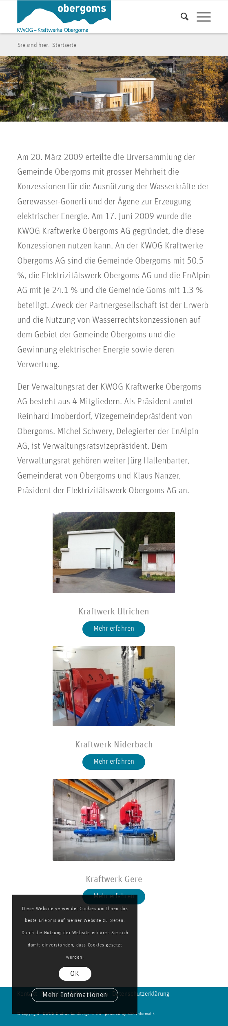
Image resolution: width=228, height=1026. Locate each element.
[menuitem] (180, 16)
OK (75, 973)
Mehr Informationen (74, 995)
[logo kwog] (94, 16)
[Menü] (199, 16)
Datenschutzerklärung (140, 994)
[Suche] (180, 16)
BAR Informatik (141, 1013)
